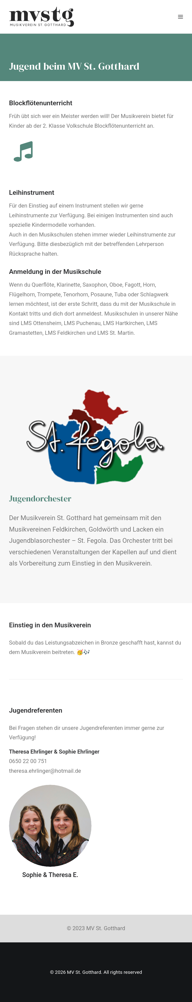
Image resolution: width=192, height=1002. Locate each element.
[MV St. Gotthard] (41, 17)
